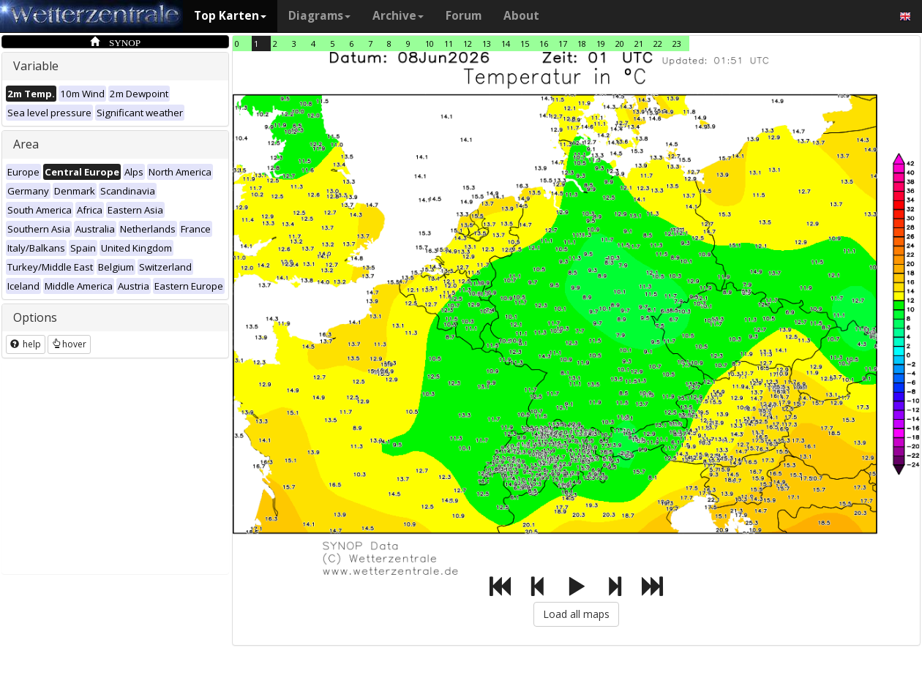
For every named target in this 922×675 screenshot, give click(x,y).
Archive (398, 15)
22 (657, 43)
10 (429, 43)
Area (26, 144)
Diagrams (319, 15)
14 (505, 43)
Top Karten (230, 15)
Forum (463, 15)
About (521, 15)
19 (600, 43)
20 (619, 43)
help (25, 344)
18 (581, 43)
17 (562, 43)
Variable (36, 66)
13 (486, 43)
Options (35, 317)
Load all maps (576, 614)
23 (676, 43)
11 (448, 43)
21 (638, 43)
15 (524, 43)
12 (467, 43)
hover (69, 344)
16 (543, 43)
